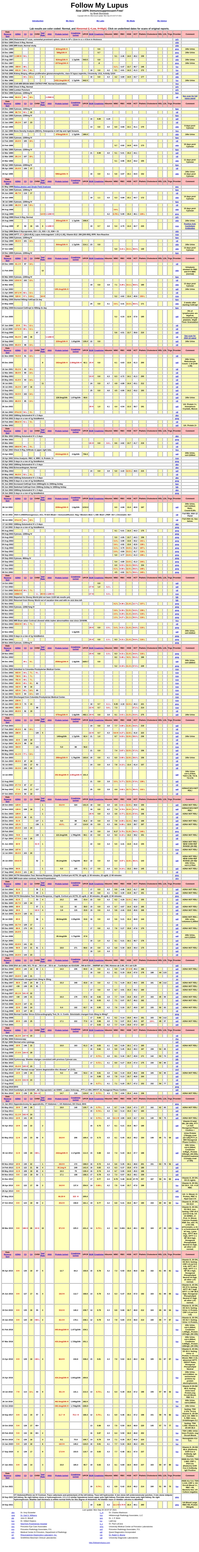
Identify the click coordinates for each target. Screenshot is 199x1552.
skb (177, 60)
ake (177, 415)
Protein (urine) (61, 34)
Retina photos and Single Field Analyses (32, 187)
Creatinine (99, 34)
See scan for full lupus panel (190, 97)
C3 (25, 34)
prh (177, 39)
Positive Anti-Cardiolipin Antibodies (190, 226)
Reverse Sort (7, 35)
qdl (177, 56)
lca (177, 67)
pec (177, 187)
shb (177, 42)
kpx (177, 93)
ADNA (18, 34)
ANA (50, 34)
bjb (177, 487)
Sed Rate (43, 34)
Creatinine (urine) (75, 34)
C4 (31, 34)
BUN (91, 34)
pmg (177, 418)
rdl (177, 97)
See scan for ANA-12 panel (190, 337)
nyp (177, 226)
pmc (177, 49)
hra (177, 84)
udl (177, 73)
